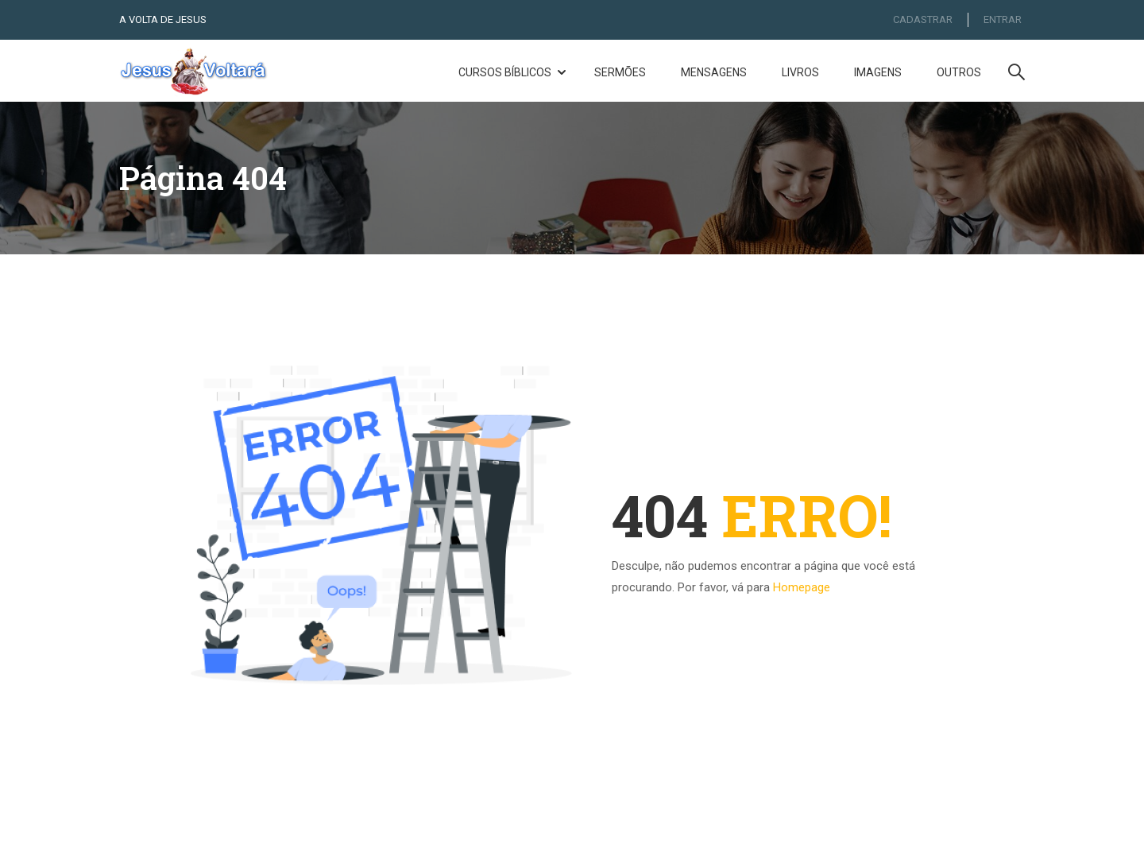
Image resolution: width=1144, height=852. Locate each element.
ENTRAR (1003, 19)
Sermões (620, 73)
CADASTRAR (921, 19)
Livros (800, 73)
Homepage (801, 591)
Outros (959, 73)
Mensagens (714, 73)
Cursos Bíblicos (504, 73)
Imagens (878, 73)
